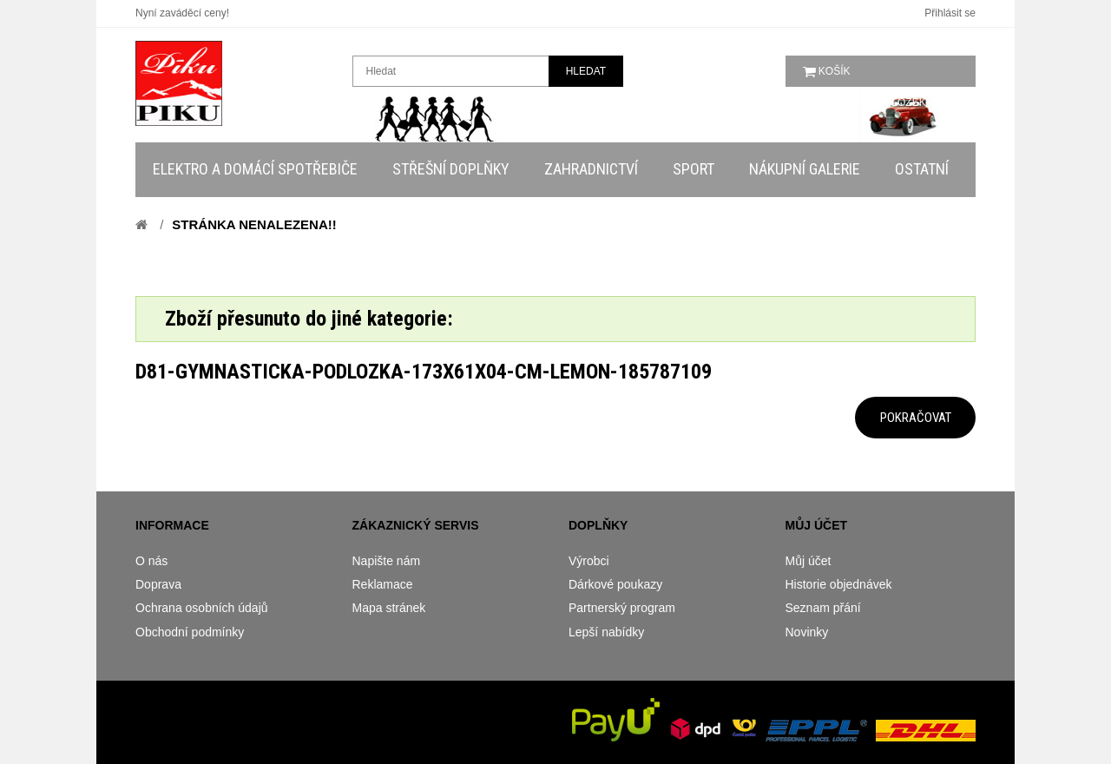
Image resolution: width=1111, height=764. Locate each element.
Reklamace (382, 584)
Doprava (158, 584)
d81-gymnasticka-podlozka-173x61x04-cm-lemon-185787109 (423, 371)
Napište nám (386, 561)
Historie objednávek (839, 584)
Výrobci (589, 561)
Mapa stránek (389, 608)
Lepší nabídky (606, 632)
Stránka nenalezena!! (254, 224)
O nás (151, 561)
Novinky (807, 632)
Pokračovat (915, 417)
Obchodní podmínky (189, 632)
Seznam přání (823, 608)
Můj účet (809, 561)
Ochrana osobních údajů (201, 608)
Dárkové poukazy (615, 584)
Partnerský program (622, 608)
